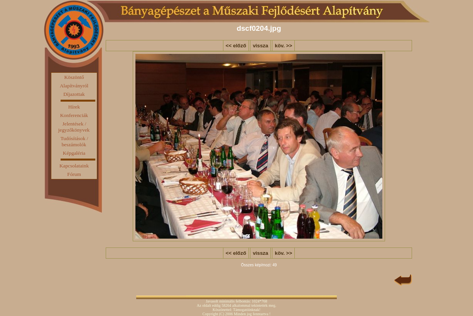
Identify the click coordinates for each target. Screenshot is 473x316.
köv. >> (283, 45)
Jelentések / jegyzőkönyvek (74, 127)
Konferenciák (74, 115)
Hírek (74, 107)
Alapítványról (74, 86)
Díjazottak (74, 94)
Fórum (74, 174)
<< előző (236, 45)
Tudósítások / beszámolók (74, 141)
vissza (260, 45)
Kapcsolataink (74, 166)
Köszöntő (74, 77)
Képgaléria (74, 153)
